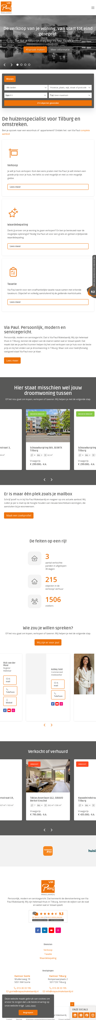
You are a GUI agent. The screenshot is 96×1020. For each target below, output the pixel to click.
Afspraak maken (35, 49)
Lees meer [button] (30, 1005)
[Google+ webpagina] (58, 930)
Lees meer (12, 360)
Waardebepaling (48, 958)
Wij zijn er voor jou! (48, 642)
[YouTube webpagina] (51, 930)
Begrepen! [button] (28, 1012)
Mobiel (9, 701)
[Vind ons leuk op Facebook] (38, 930)
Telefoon (10, 690)
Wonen (10, 78)
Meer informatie (60, 49)
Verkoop (48, 949)
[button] (48, 103)
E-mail (8, 680)
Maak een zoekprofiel (18, 515)
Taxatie (48, 954)
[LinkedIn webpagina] (44, 930)
